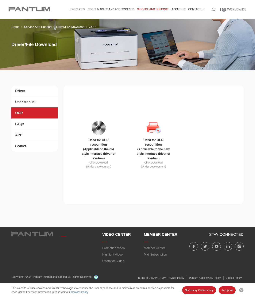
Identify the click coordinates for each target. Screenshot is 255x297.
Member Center (154, 248)
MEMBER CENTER (160, 234)
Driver (20, 91)
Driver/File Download (70, 27)
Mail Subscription (155, 254)
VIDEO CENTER (116, 234)
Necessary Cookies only (199, 290)
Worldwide (236, 9)
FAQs (19, 124)
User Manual (25, 102)
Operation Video (113, 261)
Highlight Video (112, 254)
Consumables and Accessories (111, 9)
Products (77, 9)
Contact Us (196, 9)
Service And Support (152, 9)
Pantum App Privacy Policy (205, 277)
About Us (178, 9)
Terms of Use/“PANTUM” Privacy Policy (161, 277)
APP (18, 135)
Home (15, 27)
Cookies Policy (79, 292)
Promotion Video (113, 248)
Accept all (227, 290)
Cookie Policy (234, 277)
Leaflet (20, 146)
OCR (19, 113)
